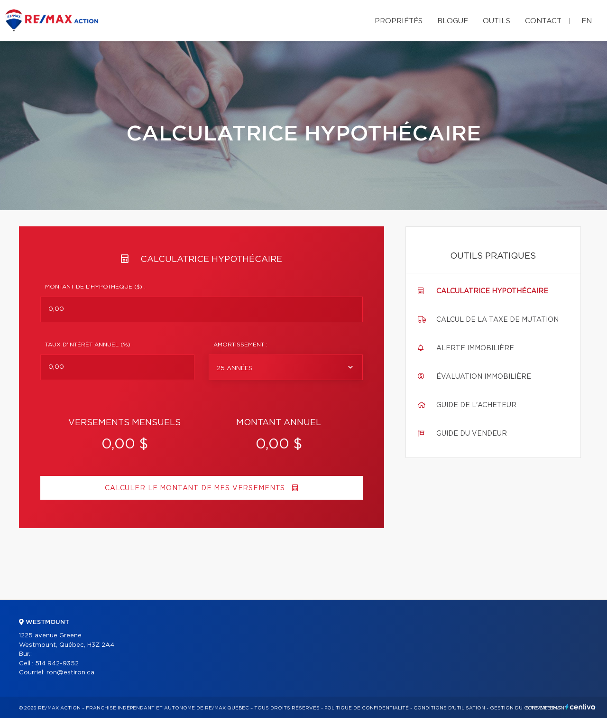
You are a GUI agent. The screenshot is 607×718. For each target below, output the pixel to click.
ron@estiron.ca (70, 673)
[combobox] (286, 367)
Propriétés (399, 21)
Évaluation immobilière (483, 376)
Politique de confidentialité (366, 708)
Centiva (580, 707)
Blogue (452, 21)
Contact (543, 21)
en (586, 21)
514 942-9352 (57, 664)
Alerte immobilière (475, 348)
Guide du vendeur (471, 433)
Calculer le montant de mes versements (201, 488)
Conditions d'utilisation (449, 708)
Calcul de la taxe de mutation (497, 320)
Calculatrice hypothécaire (492, 291)
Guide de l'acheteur (476, 405)
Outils (496, 21)
